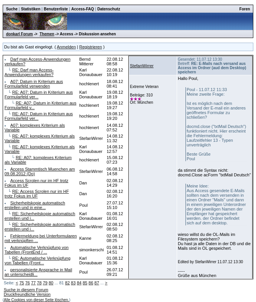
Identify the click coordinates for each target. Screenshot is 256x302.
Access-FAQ (82, 9)
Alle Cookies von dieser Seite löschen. (36, 300)
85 (85, 282)
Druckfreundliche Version (27, 294)
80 (51, 282)
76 (27, 282)
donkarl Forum (19, 34)
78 (39, 282)
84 (79, 282)
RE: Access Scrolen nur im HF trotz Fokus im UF (37, 193)
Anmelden (66, 47)
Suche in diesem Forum (26, 289)
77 (33, 282)
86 (91, 282)
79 (45, 282)
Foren (245, 9)
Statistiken (31, 9)
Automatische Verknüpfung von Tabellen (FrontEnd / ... (37, 249)
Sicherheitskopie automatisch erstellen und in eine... (35, 205)
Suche (12, 9)
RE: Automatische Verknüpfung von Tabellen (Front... (38, 260)
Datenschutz (108, 9)
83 (73, 282)
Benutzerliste (56, 9)
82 (67, 282)
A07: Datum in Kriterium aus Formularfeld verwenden (34, 83)
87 (96, 282)
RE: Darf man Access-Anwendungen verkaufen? (29, 72)
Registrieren (90, 47)
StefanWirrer (142, 65)
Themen (46, 34)
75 (21, 282)
